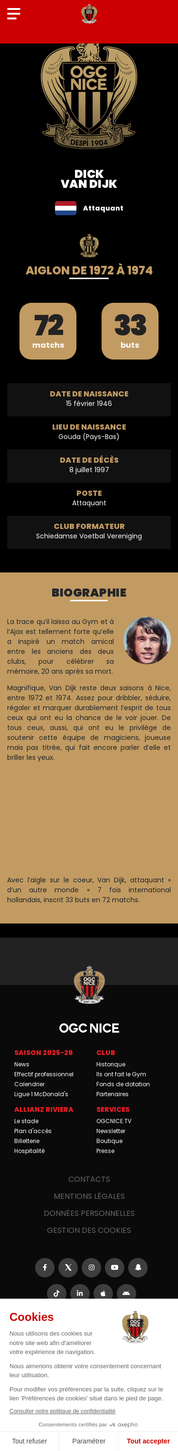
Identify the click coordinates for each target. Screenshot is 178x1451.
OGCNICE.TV (113, 1121)
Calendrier (29, 1084)
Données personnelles (89, 1213)
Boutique (109, 1141)
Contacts (89, 1179)
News (21, 1064)
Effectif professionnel (44, 1074)
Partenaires (112, 1094)
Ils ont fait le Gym (121, 1074)
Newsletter (110, 1131)
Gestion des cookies (89, 1230)
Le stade (26, 1121)
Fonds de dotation (123, 1084)
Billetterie (26, 1141)
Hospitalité (29, 1151)
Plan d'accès (33, 1131)
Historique (110, 1064)
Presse (105, 1151)
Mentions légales (89, 1196)
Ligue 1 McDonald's (41, 1094)
